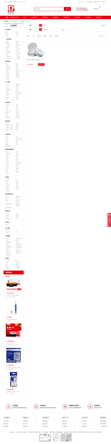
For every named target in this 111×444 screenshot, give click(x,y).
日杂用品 (15, 21)
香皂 (17, 90)
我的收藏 (91, 1)
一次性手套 (18, 56)
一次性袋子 (18, 58)
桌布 (17, 144)
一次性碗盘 (18, 45)
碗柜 (7, 200)
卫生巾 (17, 35)
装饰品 (7, 258)
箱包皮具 (7, 121)
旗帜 (7, 262)
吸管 (27, 21)
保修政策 (103, 426)
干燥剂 (17, 215)
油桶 (7, 183)
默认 (34, 36)
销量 (39, 36)
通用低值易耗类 (9, 149)
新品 (57, 36)
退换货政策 (103, 423)
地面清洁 (18, 76)
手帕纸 (7, 35)
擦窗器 (7, 78)
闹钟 (17, 106)
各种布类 (7, 134)
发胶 (7, 99)
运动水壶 (18, 117)
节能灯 (7, 238)
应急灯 (7, 240)
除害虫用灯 (8, 255)
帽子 (17, 260)
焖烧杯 (7, 116)
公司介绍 (5, 421)
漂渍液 (17, 65)
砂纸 (7, 152)
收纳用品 (8, 117)
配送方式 (25, 426)
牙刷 (7, 91)
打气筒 (17, 166)
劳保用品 (66, 17)
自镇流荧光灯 (19, 251)
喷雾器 (17, 188)
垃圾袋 (7, 47)
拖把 (17, 64)
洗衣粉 (7, 86)
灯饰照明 (7, 236)
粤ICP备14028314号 (88, 432)
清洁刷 (17, 69)
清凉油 (17, 213)
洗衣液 (7, 93)
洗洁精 (7, 69)
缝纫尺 (17, 105)
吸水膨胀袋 (18, 163)
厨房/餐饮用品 (9, 194)
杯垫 (17, 50)
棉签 (17, 43)
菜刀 (7, 198)
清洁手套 (18, 71)
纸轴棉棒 (8, 52)
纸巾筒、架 (18, 110)
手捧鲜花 (18, 266)
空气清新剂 (8, 67)
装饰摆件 (18, 268)
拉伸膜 (7, 43)
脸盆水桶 (8, 185)
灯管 (17, 249)
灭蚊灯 (7, 217)
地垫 (7, 144)
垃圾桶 (7, 179)
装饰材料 (8, 268)
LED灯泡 (18, 242)
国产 (45, 25)
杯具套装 (18, 114)
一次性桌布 (18, 52)
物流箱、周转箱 (9, 129)
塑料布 (7, 142)
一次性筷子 (18, 49)
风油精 (7, 215)
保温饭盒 (18, 205)
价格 (45, 36)
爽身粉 (7, 95)
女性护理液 (18, 93)
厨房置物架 (8, 207)
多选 (103, 25)
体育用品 (45, 17)
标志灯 (17, 240)
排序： (28, 36)
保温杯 (17, 112)
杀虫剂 (7, 213)
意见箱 (17, 123)
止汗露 (17, 95)
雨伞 (17, 108)
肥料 (17, 172)
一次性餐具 (8, 56)
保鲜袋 (7, 41)
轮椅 (17, 170)
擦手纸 (17, 34)
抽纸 (7, 32)
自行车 (17, 159)
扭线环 (7, 155)
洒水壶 (17, 187)
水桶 (17, 183)
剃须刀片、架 (19, 91)
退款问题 (45, 423)
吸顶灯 (7, 249)
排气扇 (7, 168)
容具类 (7, 177)
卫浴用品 (8, 190)
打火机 (7, 173)
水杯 (7, 108)
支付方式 (25, 423)
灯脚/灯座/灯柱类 (20, 244)
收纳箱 (7, 123)
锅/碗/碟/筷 (18, 196)
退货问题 (45, 426)
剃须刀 (7, 97)
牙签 (7, 54)
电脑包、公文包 (9, 127)
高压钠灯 (18, 253)
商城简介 (5, 423)
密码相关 (64, 423)
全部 (41, 25)
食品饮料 (55, 17)
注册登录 (64, 421)
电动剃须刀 (8, 90)
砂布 (17, 137)
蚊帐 (7, 232)
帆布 (7, 137)
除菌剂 (17, 73)
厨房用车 (18, 202)
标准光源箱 (8, 245)
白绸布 (17, 140)
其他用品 (18, 116)
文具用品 (77, 17)
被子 (17, 230)
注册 (24, 1)
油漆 (7, 172)
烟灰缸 (17, 181)
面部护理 (18, 84)
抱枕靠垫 (8, 230)
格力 (62, 12)
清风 (46, 12)
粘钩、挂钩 (8, 110)
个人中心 (83, 1)
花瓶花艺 (18, 264)
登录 (21, 1)
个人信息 (84, 423)
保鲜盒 (7, 196)
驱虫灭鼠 (7, 211)
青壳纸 (7, 157)
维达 (43, 12)
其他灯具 (8, 251)
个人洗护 (7, 82)
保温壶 (7, 105)
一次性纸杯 (8, 58)
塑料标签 (8, 153)
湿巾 (7, 34)
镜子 (17, 157)
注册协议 (25, 421)
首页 (10, 21)
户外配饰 (18, 262)
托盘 (7, 181)
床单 (7, 161)
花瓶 (17, 185)
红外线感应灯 (19, 245)
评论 (51, 36)
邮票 (7, 224)
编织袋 (7, 163)
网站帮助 (99, 1)
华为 (52, 12)
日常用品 (7, 102)
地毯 (7, 138)
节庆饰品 (8, 260)
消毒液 (7, 65)
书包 (7, 131)
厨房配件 (18, 204)
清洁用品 (7, 61)
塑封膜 (7, 50)
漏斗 (17, 179)
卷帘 (7, 140)
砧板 (17, 198)
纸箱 (17, 127)
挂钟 (7, 106)
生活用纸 (34, 17)
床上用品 (7, 228)
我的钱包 (84, 421)
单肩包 (17, 129)
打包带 (17, 153)
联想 (49, 12)
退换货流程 (103, 421)
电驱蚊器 (8, 219)
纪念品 (7, 222)
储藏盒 (7, 188)
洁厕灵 (7, 71)
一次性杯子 (8, 45)
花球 (7, 264)
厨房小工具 (18, 200)
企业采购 (88, 17)
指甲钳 (7, 112)
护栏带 (17, 155)
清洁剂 (7, 75)
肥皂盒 (7, 187)
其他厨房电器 (9, 204)
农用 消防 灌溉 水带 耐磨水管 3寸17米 (35, 59)
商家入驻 (104, 1)
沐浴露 (7, 88)
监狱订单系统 (98, 432)
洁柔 (40, 12)
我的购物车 (95, 8)
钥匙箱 (17, 168)
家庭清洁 (18, 75)
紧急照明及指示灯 (20, 238)
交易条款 (64, 426)
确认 (63, 29)
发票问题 (45, 421)
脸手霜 (17, 88)
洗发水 (17, 86)
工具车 (7, 164)
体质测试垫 (8, 146)
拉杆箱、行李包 (9, 125)
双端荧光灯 (8, 253)
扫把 (17, 67)
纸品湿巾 (18, 54)
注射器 (7, 166)
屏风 (7, 159)
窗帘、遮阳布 (19, 138)
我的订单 (84, 426)
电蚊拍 (17, 217)
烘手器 (17, 97)
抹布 (7, 64)
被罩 (17, 161)
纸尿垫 (17, 99)
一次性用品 (22, 21)
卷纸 (17, 32)
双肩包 (17, 125)
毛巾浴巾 (8, 84)
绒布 (17, 142)
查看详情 (41, 64)
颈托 (7, 170)
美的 (55, 12)
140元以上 (46, 29)
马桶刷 (7, 73)
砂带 (17, 152)
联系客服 (5, 426)
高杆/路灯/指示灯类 (10, 247)
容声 (58, 12)
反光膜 (17, 164)
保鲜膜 (17, 41)
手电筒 (7, 244)
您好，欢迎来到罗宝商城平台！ (11, 1)
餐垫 (7, 49)
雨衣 (7, 114)
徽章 (7, 266)
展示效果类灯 (19, 247)
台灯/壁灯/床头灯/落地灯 (11, 242)
